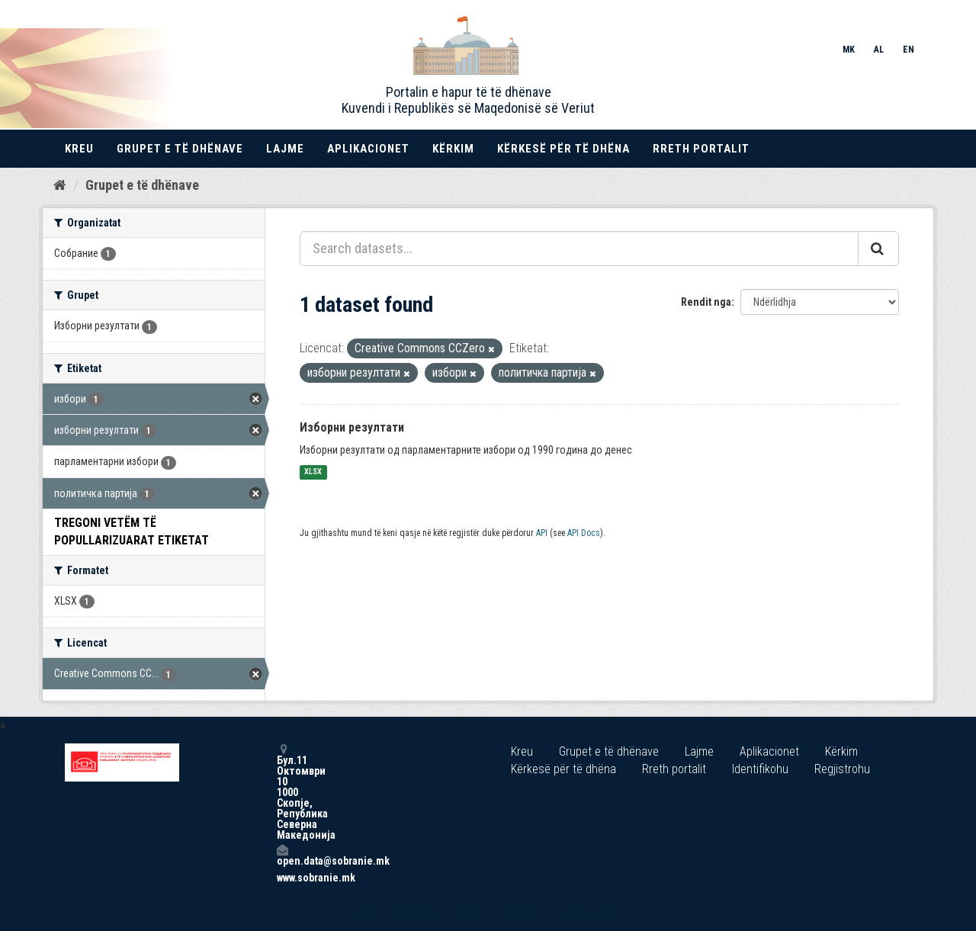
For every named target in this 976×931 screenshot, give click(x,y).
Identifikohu (760, 769)
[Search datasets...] (579, 248)
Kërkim (453, 149)
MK (849, 49)
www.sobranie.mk (282, 877)
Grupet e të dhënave (180, 149)
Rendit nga (706, 302)
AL (879, 49)
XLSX (313, 472)
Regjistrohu (842, 769)
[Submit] (878, 248)
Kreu (79, 149)
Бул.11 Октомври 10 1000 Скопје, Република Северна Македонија (282, 791)
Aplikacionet (368, 149)
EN (908, 49)
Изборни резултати (352, 427)
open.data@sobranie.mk (282, 855)
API (541, 533)
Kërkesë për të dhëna (563, 149)
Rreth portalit (701, 149)
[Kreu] (59, 185)
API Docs (583, 533)
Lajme (285, 149)
